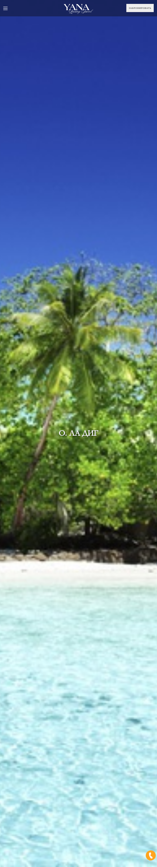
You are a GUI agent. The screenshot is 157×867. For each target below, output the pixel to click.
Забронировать (140, 8)
